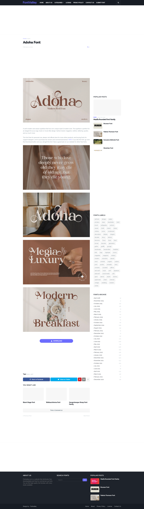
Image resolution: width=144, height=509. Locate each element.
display (105, 234)
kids (96, 252)
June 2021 (107, 369)
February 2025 (107, 317)
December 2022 (107, 333)
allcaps (104, 219)
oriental (102, 261)
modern (97, 258)
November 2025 (107, 301)
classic (109, 228)
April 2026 (107, 298)
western (111, 282)
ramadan (109, 264)
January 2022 (107, 355)
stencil (102, 276)
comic (103, 231)
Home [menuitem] (41, 2)
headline (115, 249)
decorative (98, 234)
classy (115, 228)
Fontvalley (33, 506)
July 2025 (107, 306)
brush (96, 225)
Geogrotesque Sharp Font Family (78, 403)
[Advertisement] (72, 20)
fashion (110, 237)
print (96, 264)
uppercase (98, 279)
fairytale (97, 237)
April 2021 (107, 371)
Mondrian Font (108, 148)
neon (96, 261)
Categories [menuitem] (58, 2)
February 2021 (107, 377)
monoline (104, 258)
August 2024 (107, 328)
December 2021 (107, 358)
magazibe (97, 255)
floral (103, 240)
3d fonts (97, 219)
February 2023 (107, 331)
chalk (102, 228)
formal (96, 243)
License (109, 506)
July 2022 (107, 339)
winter (96, 285)
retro (116, 264)
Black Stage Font (29, 402)
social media (105, 273)
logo (101, 252)
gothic (96, 246)
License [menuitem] (68, 2)
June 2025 (107, 309)
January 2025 (107, 320)
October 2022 (107, 336)
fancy (103, 237)
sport (96, 276)
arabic (110, 219)
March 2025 (107, 314)
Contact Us (117, 506)
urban (105, 279)
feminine (97, 240)
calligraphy (104, 225)
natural (112, 258)
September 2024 (107, 325)
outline (117, 261)
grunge (109, 246)
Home (24, 38)
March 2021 (107, 374)
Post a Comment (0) (56, 410)
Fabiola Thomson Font (111, 132)
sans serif (97, 270)
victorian (112, 279)
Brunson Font (108, 123)
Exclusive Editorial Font (111, 140)
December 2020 (107, 380)
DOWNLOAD (57, 341)
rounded (104, 267)
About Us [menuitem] (49, 2)
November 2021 (107, 361)
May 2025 (107, 312)
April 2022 (107, 347)
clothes (97, 231)
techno (115, 276)
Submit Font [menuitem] (100, 2)
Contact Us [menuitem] (90, 2)
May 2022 (107, 344)
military (113, 255)
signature (116, 270)
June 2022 (107, 342)
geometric (112, 243)
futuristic (103, 243)
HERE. (70, 140)
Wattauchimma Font (53, 402)
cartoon (112, 225)
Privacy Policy (101, 506)
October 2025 (107, 304)
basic (29, 38)
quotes (102, 264)
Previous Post (27, 415)
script (104, 270)
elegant (112, 234)
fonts (109, 240)
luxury (115, 252)
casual (96, 228)
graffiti (102, 246)
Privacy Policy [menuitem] (78, 2)
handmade (98, 249)
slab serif (97, 273)
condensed (111, 231)
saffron (112, 267)
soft (113, 273)
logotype (107, 252)
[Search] (72, 480)
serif (32, 374)
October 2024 (107, 323)
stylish (108, 276)
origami (110, 261)
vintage (97, 282)
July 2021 (107, 366)
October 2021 (107, 363)
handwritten (107, 249)
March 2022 (107, 350)
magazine (105, 255)
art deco (97, 222)
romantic (97, 267)
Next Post (86, 415)
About (93, 506)
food (115, 240)
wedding (104, 282)
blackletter (111, 222)
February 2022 (107, 352)
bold (118, 222)
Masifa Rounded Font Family (104, 119)
